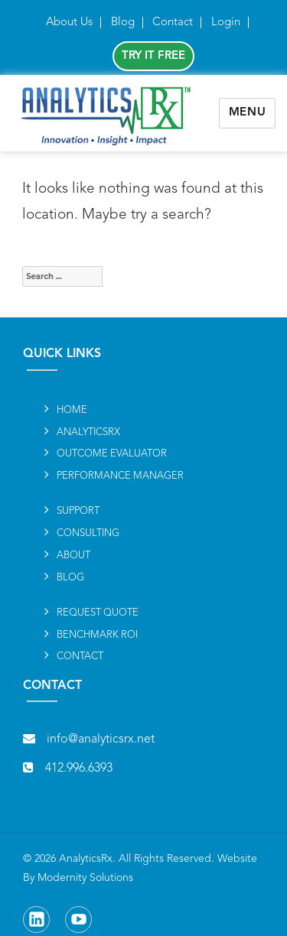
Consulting (88, 533)
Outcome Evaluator (112, 454)
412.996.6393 (79, 768)
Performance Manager (120, 476)
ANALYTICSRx (88, 432)
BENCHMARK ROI (97, 635)
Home (72, 410)
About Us (69, 22)
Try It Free (153, 56)
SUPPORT (78, 511)
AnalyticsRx (86, 858)
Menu (247, 113)
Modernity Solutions (85, 878)
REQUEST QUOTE (98, 613)
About (73, 556)
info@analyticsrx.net (101, 739)
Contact (172, 22)
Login (225, 22)
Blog (123, 22)
